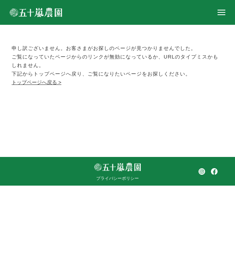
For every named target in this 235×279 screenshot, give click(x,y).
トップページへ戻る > (36, 82)
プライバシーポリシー (117, 178)
